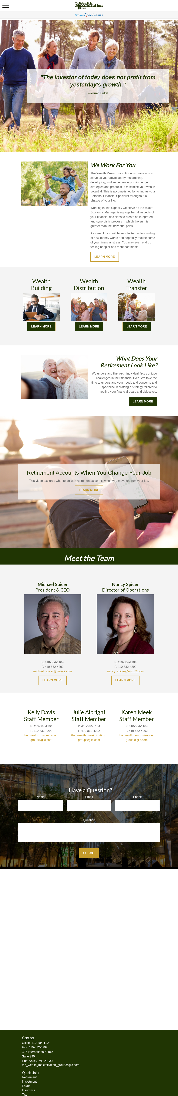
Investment (29, 1081)
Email (89, 797)
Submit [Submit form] (89, 853)
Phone (137, 797)
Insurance (28, 1090)
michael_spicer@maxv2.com (52, 671)
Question (89, 820)
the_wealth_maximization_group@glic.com (50, 1065)
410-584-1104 (41, 1042)
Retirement (29, 1077)
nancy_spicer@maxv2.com (125, 671)
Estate (26, 1086)
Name (40, 797)
